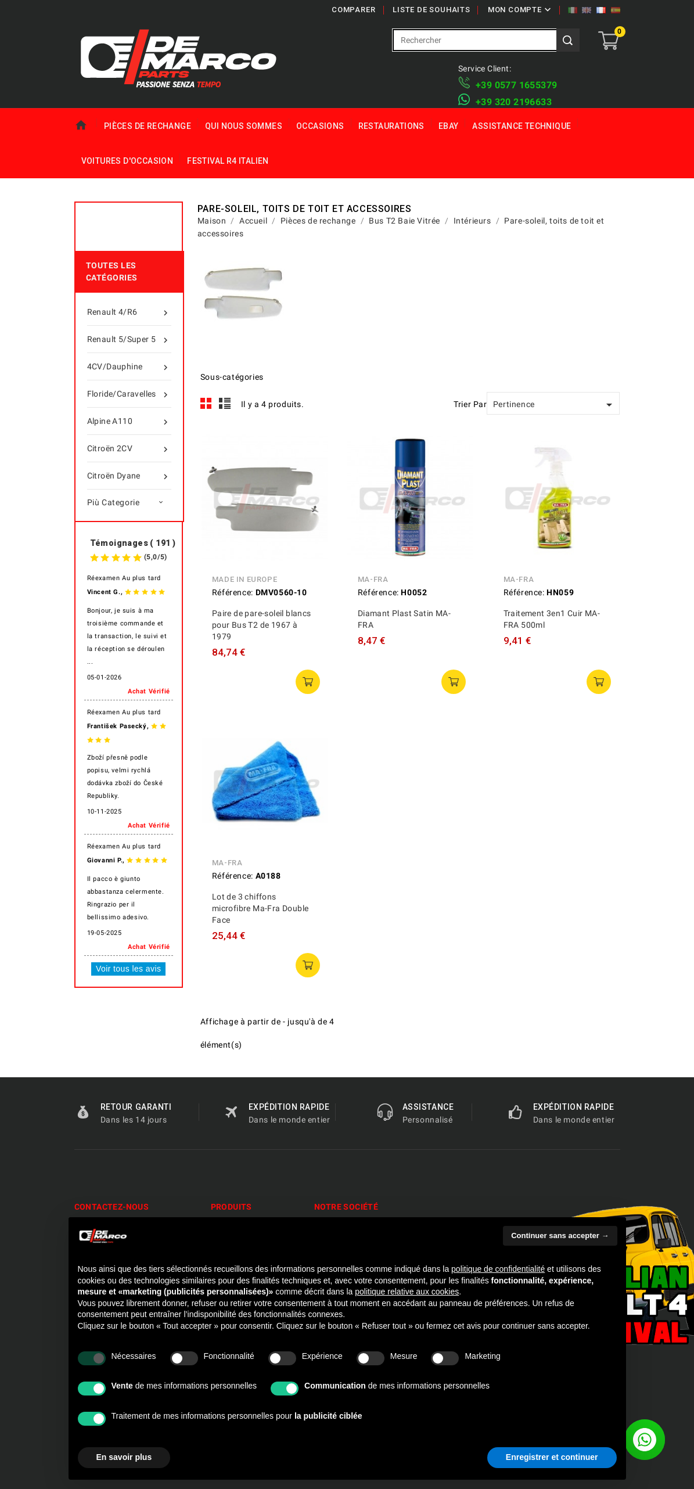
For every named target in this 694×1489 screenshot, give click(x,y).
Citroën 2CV (129, 448)
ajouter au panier (308, 682)
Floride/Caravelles (129, 393)
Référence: (232, 592)
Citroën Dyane (129, 475)
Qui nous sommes (243, 126)
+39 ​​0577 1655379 (516, 85)
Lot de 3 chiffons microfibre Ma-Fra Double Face (260, 908)
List (225, 403)
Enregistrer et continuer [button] (552, 1457)
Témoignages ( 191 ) (133, 543)
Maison (85, 126)
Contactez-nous (111, 1206)
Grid (206, 403)
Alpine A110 (129, 421)
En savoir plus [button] (124, 1457)
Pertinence (555, 405)
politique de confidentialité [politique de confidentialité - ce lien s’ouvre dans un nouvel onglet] (498, 1269)
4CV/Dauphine (129, 366)
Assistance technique (521, 126)
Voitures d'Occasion (127, 161)
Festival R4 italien (228, 161)
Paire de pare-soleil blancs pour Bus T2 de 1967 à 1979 (261, 625)
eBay (448, 126)
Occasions (320, 126)
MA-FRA (373, 579)
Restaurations (391, 126)
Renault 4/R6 (129, 312)
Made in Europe (244, 579)
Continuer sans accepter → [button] (560, 1235)
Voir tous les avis (128, 968)
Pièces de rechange (147, 126)
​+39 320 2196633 (514, 101)
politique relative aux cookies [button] (407, 1291)
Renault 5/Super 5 (129, 339)
